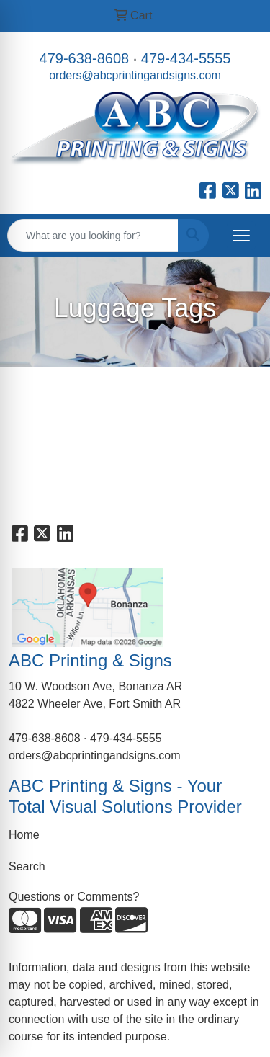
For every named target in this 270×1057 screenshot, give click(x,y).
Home (24, 835)
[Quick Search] (93, 235)
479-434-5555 (186, 58)
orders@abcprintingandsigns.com (135, 75)
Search (27, 866)
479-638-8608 (85, 58)
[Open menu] (241, 235)
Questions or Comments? (74, 897)
